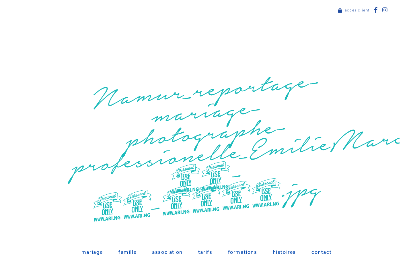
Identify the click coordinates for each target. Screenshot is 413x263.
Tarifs (205, 252)
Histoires (284, 252)
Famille (127, 252)
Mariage (92, 252)
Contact (321, 252)
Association (167, 252)
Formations (242, 252)
